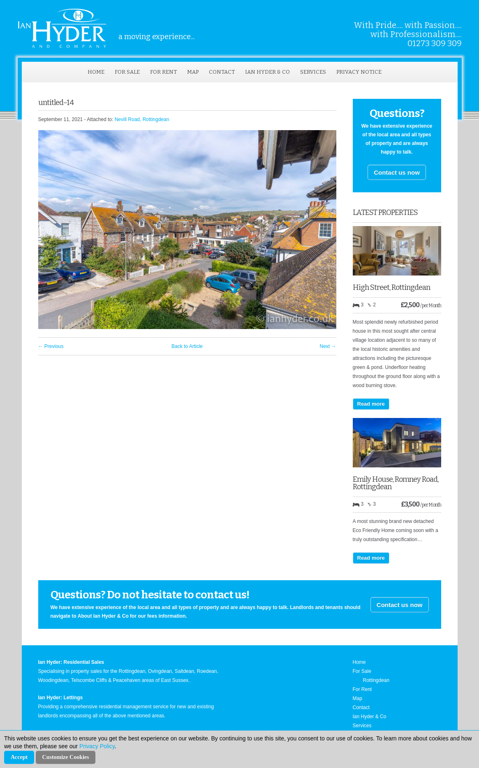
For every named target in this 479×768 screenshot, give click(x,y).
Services (313, 72)
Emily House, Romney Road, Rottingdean (395, 483)
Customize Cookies (65, 757)
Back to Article (187, 346)
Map (193, 72)
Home (96, 72)
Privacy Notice (359, 72)
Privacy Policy (97, 746)
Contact (222, 72)
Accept (19, 757)
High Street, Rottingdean (391, 287)
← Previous (51, 346)
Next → (327, 346)
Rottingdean (376, 680)
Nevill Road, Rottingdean (142, 119)
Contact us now (397, 172)
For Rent (163, 72)
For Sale (127, 72)
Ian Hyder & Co (267, 72)
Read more (371, 404)
